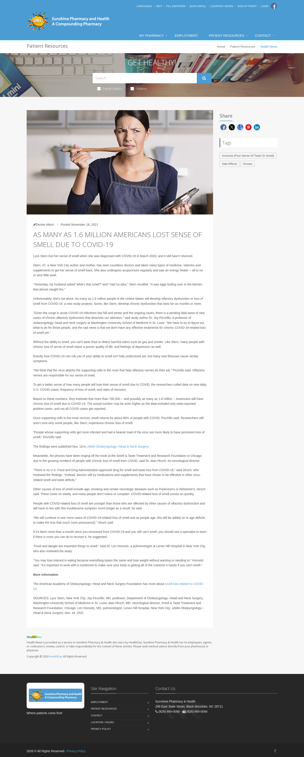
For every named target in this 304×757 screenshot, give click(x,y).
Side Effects (229, 163)
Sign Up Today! (247, 6)
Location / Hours (221, 6)
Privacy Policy (101, 729)
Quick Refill (198, 6)
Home (221, 46)
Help (159, 6)
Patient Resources (226, 35)
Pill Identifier (175, 6)
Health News (109, 88)
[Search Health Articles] (145, 78)
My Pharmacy (151, 35)
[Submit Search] (204, 78)
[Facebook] (274, 6)
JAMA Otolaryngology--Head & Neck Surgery (118, 446)
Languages (144, 6)
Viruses (247, 163)
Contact (263, 35)
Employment (186, 35)
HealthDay (55, 656)
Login (264, 6)
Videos (139, 88)
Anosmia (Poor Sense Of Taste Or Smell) (248, 155)
